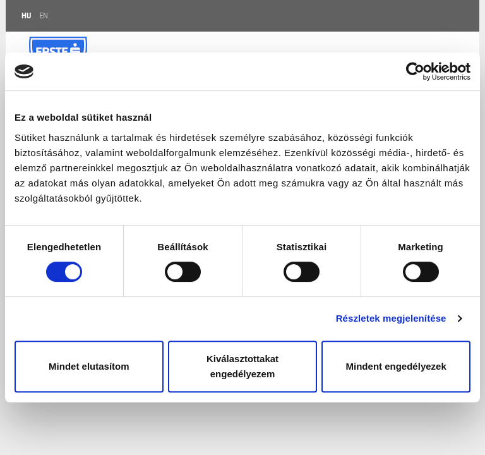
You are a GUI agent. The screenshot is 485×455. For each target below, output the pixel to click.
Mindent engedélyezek (396, 366)
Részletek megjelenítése (391, 318)
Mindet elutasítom (89, 366)
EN (43, 15)
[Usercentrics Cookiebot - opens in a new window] (415, 71)
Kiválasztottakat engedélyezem (242, 366)
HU (26, 15)
